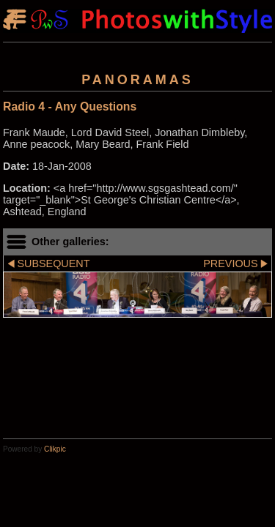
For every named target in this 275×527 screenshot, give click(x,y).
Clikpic (55, 449)
